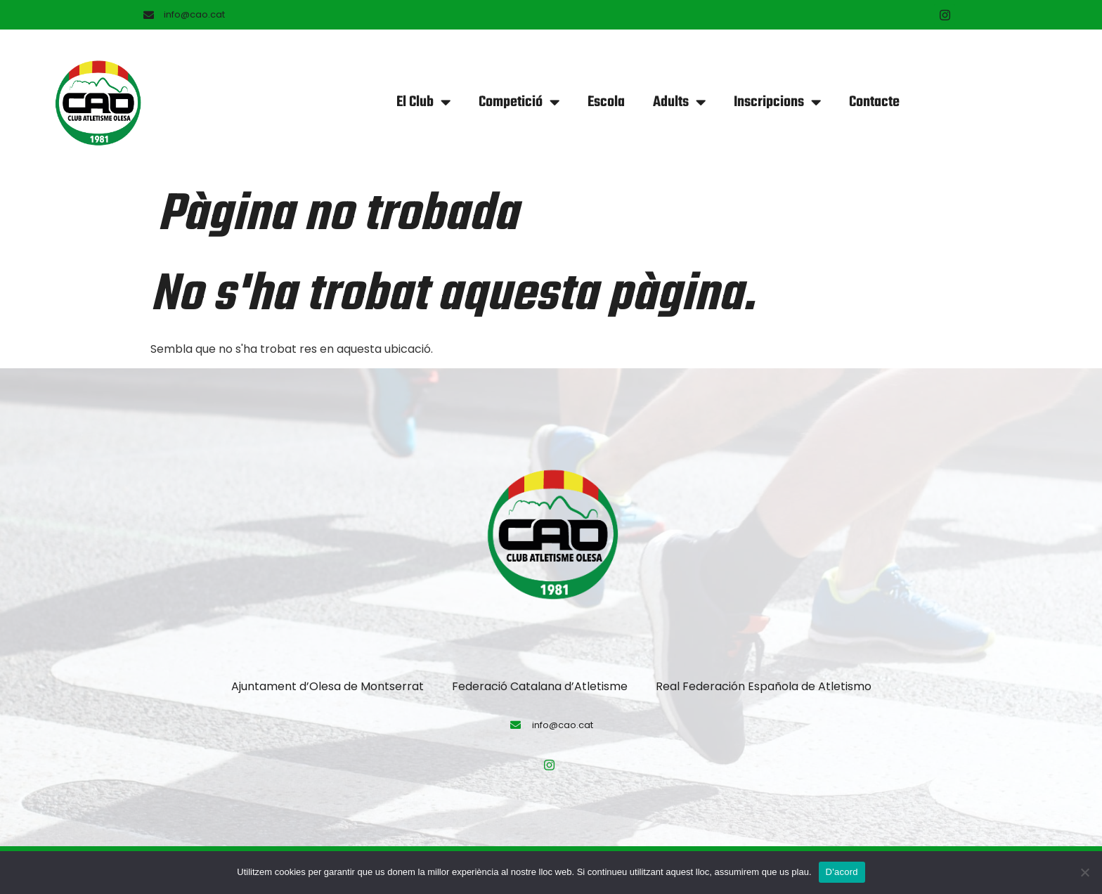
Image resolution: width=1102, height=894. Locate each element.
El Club (423, 102)
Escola (606, 102)
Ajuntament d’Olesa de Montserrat (327, 686)
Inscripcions (777, 102)
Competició (519, 102)
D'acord (842, 872)
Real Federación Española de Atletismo (763, 686)
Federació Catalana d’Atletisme (540, 686)
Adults (679, 102)
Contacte (874, 102)
